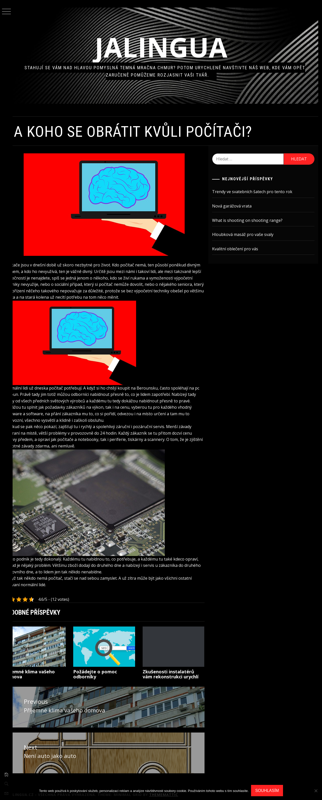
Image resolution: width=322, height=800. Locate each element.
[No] (315, 790)
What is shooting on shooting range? (251, 220)
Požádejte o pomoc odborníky (105, 670)
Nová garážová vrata (236, 206)
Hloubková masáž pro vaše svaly (247, 234)
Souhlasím (267, 790)
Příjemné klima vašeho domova (41, 670)
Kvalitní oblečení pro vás (239, 249)
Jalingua (167, 47)
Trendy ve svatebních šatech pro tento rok (256, 191)
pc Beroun (26, 391)
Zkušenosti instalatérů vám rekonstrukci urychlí (178, 670)
